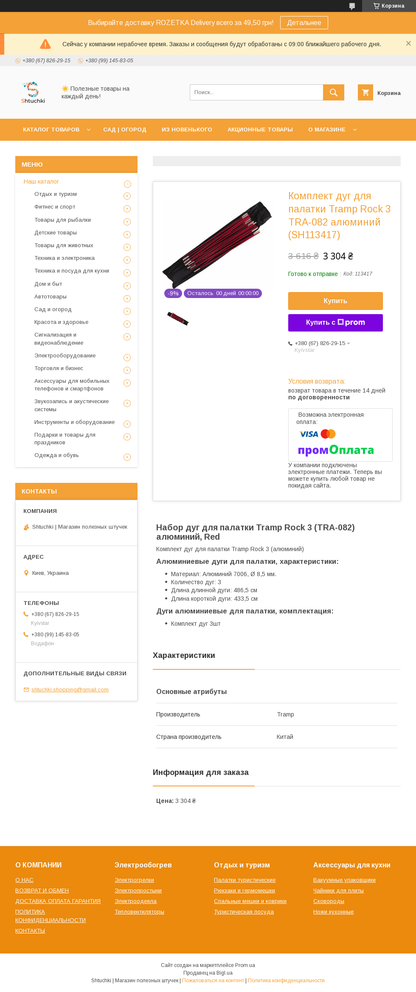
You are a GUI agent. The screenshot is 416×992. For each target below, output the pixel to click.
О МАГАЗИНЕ (327, 129)
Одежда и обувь (56, 455)
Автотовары (50, 296)
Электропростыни (138, 890)
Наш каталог (41, 181)
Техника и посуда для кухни (71, 271)
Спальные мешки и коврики (250, 901)
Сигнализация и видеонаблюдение (58, 339)
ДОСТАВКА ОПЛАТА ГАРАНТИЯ (58, 901)
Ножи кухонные (333, 911)
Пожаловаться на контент (213, 981)
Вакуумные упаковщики (344, 880)
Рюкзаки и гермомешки (244, 890)
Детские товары (55, 232)
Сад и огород (53, 309)
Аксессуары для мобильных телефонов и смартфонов (72, 385)
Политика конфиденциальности (286, 981)
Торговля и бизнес (58, 368)
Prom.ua (245, 965)
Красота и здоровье (61, 322)
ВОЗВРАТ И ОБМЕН (42, 890)
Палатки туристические (244, 880)
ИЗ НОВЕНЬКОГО (187, 129)
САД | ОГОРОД (124, 129)
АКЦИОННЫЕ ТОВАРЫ (260, 129)
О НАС (24, 880)
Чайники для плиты (338, 890)
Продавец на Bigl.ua (208, 973)
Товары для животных (63, 245)
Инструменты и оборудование (74, 422)
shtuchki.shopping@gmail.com (70, 689)
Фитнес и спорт (54, 206)
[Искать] (333, 92)
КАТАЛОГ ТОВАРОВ (51, 129)
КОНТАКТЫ (30, 931)
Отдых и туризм (55, 194)
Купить (336, 300)
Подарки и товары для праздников (65, 439)
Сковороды (328, 901)
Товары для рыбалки (62, 220)
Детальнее (304, 22)
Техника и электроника (64, 258)
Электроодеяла (136, 901)
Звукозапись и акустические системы (71, 405)
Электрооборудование (65, 355)
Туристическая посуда (244, 911)
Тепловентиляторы (139, 911)
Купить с (335, 322)
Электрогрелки (134, 880)
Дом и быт (48, 284)
